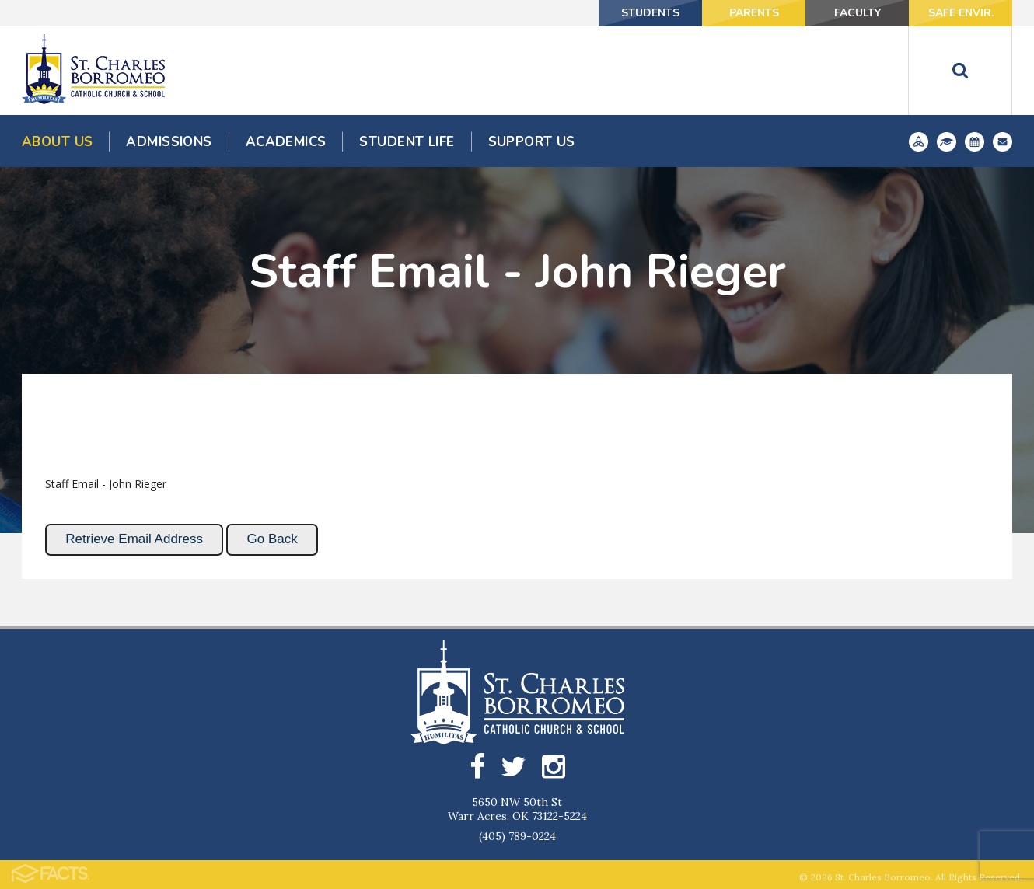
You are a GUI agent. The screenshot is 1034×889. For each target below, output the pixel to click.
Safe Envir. (961, 12)
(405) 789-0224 (517, 836)
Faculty (857, 12)
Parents (754, 12)
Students (650, 12)
